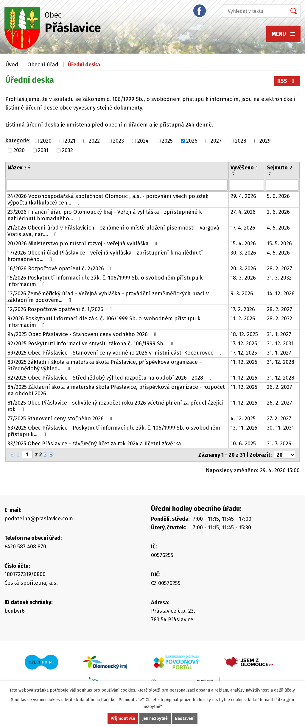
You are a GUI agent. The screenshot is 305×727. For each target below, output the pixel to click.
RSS (287, 81)
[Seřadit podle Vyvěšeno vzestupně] (234, 172)
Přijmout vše (123, 718)
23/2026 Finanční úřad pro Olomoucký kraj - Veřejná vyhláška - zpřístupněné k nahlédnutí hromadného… (104, 215)
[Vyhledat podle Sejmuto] (282, 185)
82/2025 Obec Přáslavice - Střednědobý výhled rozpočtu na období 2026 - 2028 (110, 378)
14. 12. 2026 (281, 293)
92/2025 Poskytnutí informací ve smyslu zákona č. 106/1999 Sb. (91, 343)
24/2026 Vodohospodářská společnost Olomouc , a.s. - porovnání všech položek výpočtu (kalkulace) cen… (107, 199)
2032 (67, 150)
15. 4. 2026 (243, 243)
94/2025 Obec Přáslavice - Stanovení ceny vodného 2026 (83, 334)
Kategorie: (18, 140)
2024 (143, 141)
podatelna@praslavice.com (38, 518)
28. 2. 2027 (279, 268)
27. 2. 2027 (279, 418)
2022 (94, 141)
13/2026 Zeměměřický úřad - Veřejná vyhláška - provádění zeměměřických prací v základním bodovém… (108, 296)
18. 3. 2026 (243, 277)
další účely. (284, 690)
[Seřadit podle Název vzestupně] (30, 165)
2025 (167, 141)
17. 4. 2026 (243, 227)
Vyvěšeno (244, 167)
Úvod (11, 64)
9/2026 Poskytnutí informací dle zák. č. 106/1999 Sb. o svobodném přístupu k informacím (103, 321)
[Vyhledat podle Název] (117, 185)
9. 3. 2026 (242, 293)
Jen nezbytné (155, 718)
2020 (46, 141)
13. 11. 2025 (244, 428)
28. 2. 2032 (279, 318)
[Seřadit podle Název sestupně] (30, 168)
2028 (240, 141)
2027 (216, 141)
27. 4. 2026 (243, 212)
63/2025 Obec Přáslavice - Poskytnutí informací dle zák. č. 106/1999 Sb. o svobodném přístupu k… (113, 431)
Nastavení (184, 718)
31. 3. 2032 (279, 277)
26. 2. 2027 (279, 387)
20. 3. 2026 (243, 268)
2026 (191, 141)
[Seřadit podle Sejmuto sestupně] (270, 174)
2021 (70, 141)
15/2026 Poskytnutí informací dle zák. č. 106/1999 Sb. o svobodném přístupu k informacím (105, 281)
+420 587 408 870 (25, 546)
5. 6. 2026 (278, 196)
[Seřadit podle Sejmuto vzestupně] (270, 172)
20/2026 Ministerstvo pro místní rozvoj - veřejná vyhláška (83, 243)
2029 (265, 141)
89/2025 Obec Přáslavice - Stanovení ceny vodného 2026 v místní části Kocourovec (115, 353)
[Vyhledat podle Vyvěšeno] (247, 185)
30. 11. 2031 (280, 428)
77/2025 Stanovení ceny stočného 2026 (61, 418)
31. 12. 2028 (280, 362)
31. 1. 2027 (279, 334)
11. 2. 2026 (243, 318)
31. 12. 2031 (280, 343)
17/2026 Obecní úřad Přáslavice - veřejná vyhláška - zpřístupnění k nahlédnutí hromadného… (105, 256)
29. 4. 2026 (243, 196)
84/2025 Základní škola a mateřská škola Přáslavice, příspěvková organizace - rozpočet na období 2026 (116, 390)
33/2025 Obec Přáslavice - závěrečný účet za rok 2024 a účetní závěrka (99, 443)
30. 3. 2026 (243, 252)
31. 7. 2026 (279, 443)
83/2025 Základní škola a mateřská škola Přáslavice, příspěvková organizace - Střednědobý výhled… (104, 365)
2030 (19, 150)
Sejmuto (279, 167)
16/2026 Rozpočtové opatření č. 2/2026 (61, 268)
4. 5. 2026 (278, 227)
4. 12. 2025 (243, 418)
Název (17, 167)
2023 (118, 141)
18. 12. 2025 (244, 334)
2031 (43, 150)
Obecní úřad (42, 64)
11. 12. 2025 (244, 362)
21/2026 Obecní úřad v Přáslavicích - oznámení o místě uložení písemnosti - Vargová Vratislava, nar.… (113, 231)
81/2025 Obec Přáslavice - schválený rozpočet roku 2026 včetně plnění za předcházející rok (115, 406)
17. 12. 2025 (244, 343)
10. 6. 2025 (243, 443)
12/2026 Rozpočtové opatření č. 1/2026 (60, 309)
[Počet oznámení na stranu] (284, 455)
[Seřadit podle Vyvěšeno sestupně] (234, 174)
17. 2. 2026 (243, 309)
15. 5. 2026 (279, 243)
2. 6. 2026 (278, 212)
